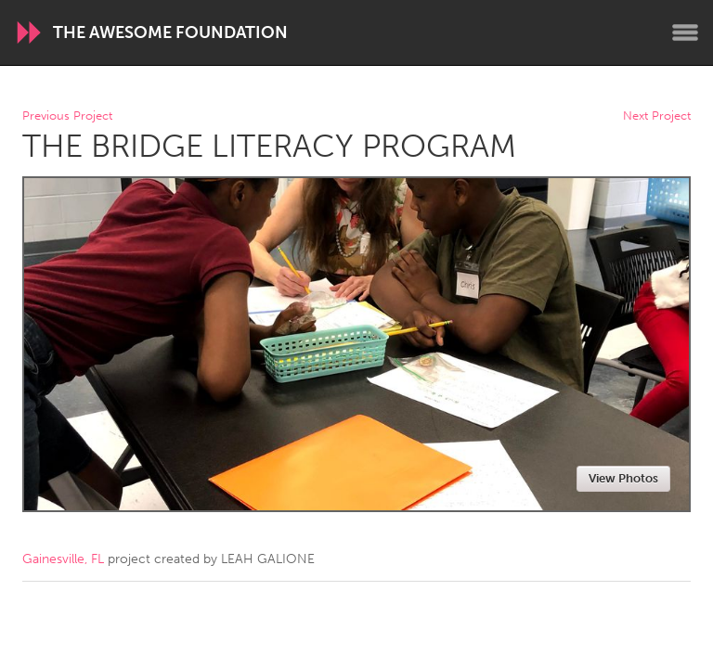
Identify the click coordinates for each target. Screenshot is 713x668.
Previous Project (67, 116)
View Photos (623, 478)
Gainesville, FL (63, 559)
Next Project (657, 116)
